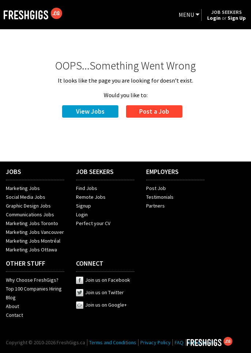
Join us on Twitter (100, 292)
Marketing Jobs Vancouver (35, 232)
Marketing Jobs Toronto (32, 223)
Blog (11, 297)
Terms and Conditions (112, 342)
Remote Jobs (91, 197)
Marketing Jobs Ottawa (31, 249)
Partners (155, 205)
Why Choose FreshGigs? (32, 280)
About (12, 306)
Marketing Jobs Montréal (33, 241)
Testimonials (160, 197)
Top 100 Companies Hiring (34, 288)
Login (82, 214)
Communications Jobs (30, 214)
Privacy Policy (155, 342)
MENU (186, 14)
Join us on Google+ (101, 304)
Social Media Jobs (25, 197)
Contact (14, 315)
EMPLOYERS (162, 171)
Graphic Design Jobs (28, 205)
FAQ (179, 342)
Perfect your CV (93, 223)
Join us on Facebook (103, 280)
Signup (83, 205)
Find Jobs (86, 188)
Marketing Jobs (23, 188)
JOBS (13, 171)
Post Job (156, 188)
